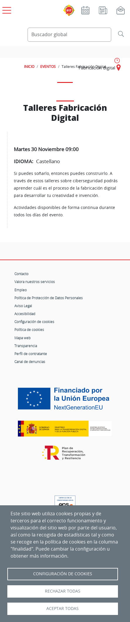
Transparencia (25, 345)
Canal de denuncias (29, 361)
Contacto (21, 273)
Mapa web (22, 337)
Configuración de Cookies (62, 573)
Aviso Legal (23, 305)
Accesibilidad (24, 313)
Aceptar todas (62, 608)
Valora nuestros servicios (34, 281)
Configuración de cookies (34, 321)
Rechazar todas (62, 591)
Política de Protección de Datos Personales (48, 297)
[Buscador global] (69, 35)
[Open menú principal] (5, 9)
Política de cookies (29, 329)
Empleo (20, 289)
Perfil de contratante (30, 353)
